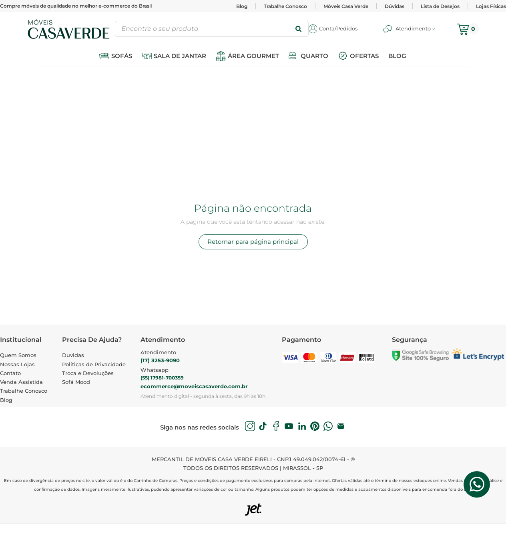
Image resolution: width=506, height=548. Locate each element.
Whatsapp (155, 370)
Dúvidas (394, 6)
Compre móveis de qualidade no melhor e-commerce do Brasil (76, 6)
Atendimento (158, 352)
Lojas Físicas (491, 6)
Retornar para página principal (253, 241)
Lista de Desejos (440, 6)
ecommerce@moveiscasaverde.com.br (194, 386)
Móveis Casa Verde (345, 6)
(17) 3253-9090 (160, 360)
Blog (241, 6)
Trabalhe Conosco (285, 6)
